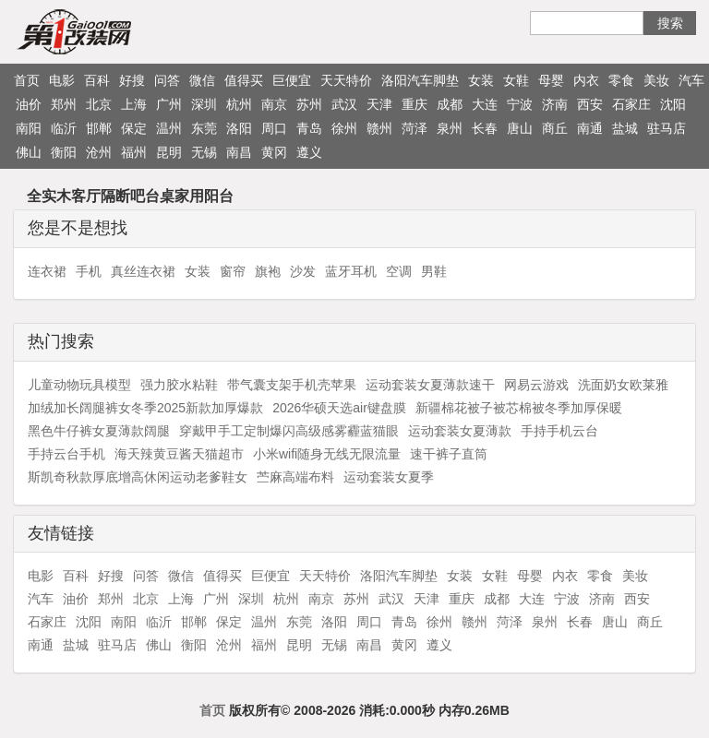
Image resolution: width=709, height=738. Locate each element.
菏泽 (414, 128)
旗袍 (268, 271)
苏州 (309, 104)
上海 (134, 104)
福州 (134, 152)
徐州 (344, 128)
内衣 (586, 80)
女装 (481, 80)
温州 (169, 128)
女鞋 (516, 80)
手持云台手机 (66, 453)
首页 (27, 80)
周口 (274, 128)
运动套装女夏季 (388, 477)
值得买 (243, 80)
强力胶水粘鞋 (179, 384)
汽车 (691, 80)
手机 (89, 271)
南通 (590, 128)
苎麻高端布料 (295, 477)
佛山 (29, 152)
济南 (555, 104)
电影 (62, 80)
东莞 (204, 128)
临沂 (64, 128)
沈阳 (673, 104)
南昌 (239, 152)
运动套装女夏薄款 (459, 430)
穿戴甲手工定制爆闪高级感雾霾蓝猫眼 (289, 430)
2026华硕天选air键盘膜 (339, 407)
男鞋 (434, 271)
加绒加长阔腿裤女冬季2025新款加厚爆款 (145, 407)
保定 (134, 128)
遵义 (309, 152)
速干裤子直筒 (448, 453)
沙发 (303, 271)
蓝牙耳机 (351, 271)
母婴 (551, 80)
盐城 (625, 128)
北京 (99, 104)
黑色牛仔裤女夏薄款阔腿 (99, 430)
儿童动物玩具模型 (79, 384)
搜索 (670, 23)
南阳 (29, 128)
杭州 (239, 104)
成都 (450, 104)
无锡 (204, 152)
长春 (485, 128)
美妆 (656, 80)
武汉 (344, 104)
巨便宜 (291, 80)
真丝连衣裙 (143, 271)
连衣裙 (47, 271)
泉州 (450, 128)
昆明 (169, 152)
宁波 (520, 104)
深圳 (204, 104)
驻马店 (666, 128)
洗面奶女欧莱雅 (623, 384)
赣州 (379, 128)
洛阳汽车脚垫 (420, 80)
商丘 (555, 128)
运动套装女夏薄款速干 (430, 384)
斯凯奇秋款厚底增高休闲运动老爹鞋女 (137, 477)
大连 (485, 104)
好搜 (132, 80)
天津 (379, 104)
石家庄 (631, 104)
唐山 (520, 128)
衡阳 (64, 152)
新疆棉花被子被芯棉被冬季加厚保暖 (518, 407)
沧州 (99, 152)
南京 (274, 104)
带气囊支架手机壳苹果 (291, 384)
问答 (167, 80)
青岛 (309, 128)
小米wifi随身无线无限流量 (327, 453)
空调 (399, 271)
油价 (29, 104)
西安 (590, 104)
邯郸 (99, 128)
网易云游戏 (536, 384)
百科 (97, 80)
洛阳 (239, 128)
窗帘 (233, 271)
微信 (202, 80)
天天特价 (346, 80)
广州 (169, 104)
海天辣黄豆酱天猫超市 (179, 453)
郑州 (64, 104)
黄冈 (274, 152)
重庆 (414, 104)
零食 (621, 80)
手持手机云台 (559, 430)
